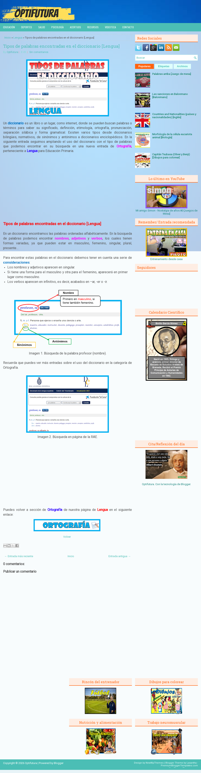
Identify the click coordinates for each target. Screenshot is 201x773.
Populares (144, 66)
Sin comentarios (38, 52)
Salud (41, 27)
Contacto (128, 27)
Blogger (185, 484)
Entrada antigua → (119, 556)
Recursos (93, 27)
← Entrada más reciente (18, 556)
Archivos (182, 66)
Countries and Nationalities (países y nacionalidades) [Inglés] (174, 116)
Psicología (57, 27)
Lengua (17, 37)
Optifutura (12, 52)
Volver (67, 536)
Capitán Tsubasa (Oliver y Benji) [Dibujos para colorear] (171, 156)
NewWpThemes (155, 762)
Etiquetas (163, 66)
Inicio (7, 37)
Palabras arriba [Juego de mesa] (171, 74)
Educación (9, 27)
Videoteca (110, 27)
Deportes (26, 27)
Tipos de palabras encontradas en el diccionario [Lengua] (61, 46)
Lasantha (192, 762)
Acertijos (75, 27)
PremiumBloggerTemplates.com (179, 765)
